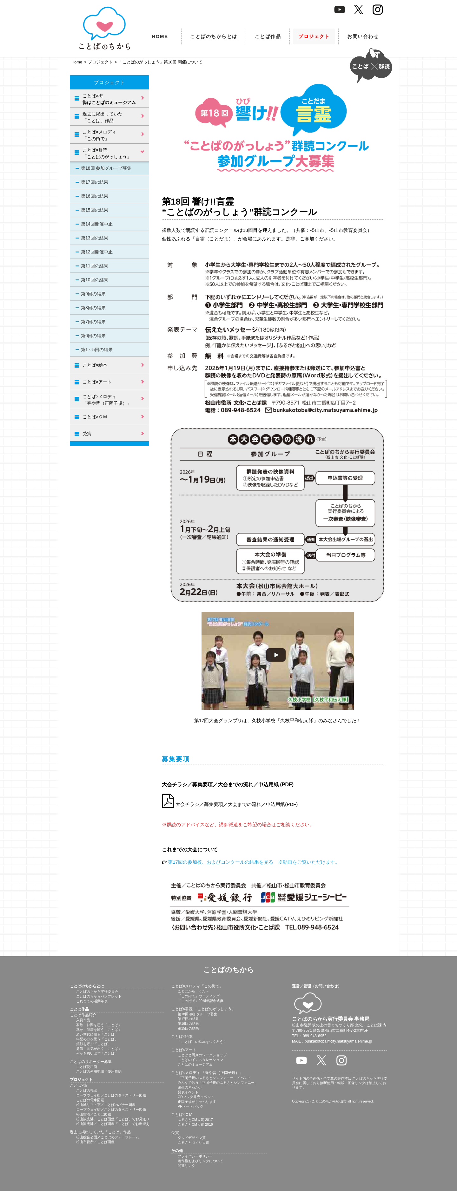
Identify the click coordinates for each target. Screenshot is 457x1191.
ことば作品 (268, 36)
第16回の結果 (94, 196)
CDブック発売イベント (196, 1097)
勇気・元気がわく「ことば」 (99, 1048)
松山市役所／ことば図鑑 (95, 1142)
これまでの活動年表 (92, 1001)
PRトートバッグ (190, 1106)
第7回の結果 (93, 321)
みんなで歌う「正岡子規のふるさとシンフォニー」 (218, 1082)
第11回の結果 (94, 265)
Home (76, 62)
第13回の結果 (94, 237)
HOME (160, 36)
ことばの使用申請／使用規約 (99, 1071)
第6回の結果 (93, 335)
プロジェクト (314, 36)
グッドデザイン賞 (192, 1138)
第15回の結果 (94, 210)
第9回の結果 (93, 293)
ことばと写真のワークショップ (202, 1055)
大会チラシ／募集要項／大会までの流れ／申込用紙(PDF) (230, 804)
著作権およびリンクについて (200, 1161)
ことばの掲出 (86, 1090)
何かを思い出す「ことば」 (97, 1053)
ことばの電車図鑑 (90, 1100)
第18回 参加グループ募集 (106, 168)
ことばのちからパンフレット (99, 996)
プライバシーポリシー (195, 1156)
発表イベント (188, 1092)
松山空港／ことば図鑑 (93, 1114)
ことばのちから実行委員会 (97, 991)
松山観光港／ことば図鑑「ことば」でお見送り (112, 1119)
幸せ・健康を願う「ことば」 (99, 1029)
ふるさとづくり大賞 (193, 1142)
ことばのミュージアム (195, 1064)
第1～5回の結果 (97, 349)
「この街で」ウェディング (199, 996)
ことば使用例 (86, 1067)
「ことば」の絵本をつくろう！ (202, 1042)
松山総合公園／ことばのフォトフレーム (107, 1137)
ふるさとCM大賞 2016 (195, 1124)
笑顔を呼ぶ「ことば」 (93, 1044)
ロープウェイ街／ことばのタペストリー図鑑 (111, 1095)
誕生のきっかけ (190, 1087)
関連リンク (186, 1166)
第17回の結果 (94, 182)
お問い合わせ (363, 36)
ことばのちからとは (213, 36)
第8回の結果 (93, 307)
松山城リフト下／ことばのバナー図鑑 (106, 1105)
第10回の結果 (94, 279)
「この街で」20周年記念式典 (200, 1001)
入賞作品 (83, 1020)
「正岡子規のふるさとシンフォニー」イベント (214, 1078)
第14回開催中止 (97, 223)
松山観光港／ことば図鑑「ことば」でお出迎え (112, 1124)
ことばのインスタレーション (200, 1060)
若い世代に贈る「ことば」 (97, 1034)
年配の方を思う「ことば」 (97, 1039)
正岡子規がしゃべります (197, 1101)
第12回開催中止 (97, 251)
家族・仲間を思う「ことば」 (99, 1025)
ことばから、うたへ (193, 991)
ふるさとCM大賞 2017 (195, 1120)
